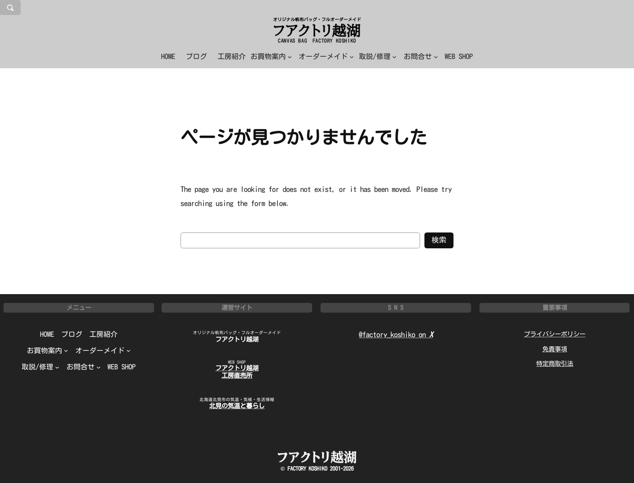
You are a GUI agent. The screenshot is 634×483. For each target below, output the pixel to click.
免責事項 (554, 349)
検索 (438, 239)
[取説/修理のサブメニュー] (378, 56)
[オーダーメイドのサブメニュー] (326, 56)
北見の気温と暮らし (237, 405)
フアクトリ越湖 (236, 339)
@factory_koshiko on (396, 334)
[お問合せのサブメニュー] (421, 56)
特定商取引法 (554, 363)
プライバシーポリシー (555, 334)
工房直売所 (236, 375)
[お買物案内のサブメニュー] (271, 56)
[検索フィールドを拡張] (10, 7)
